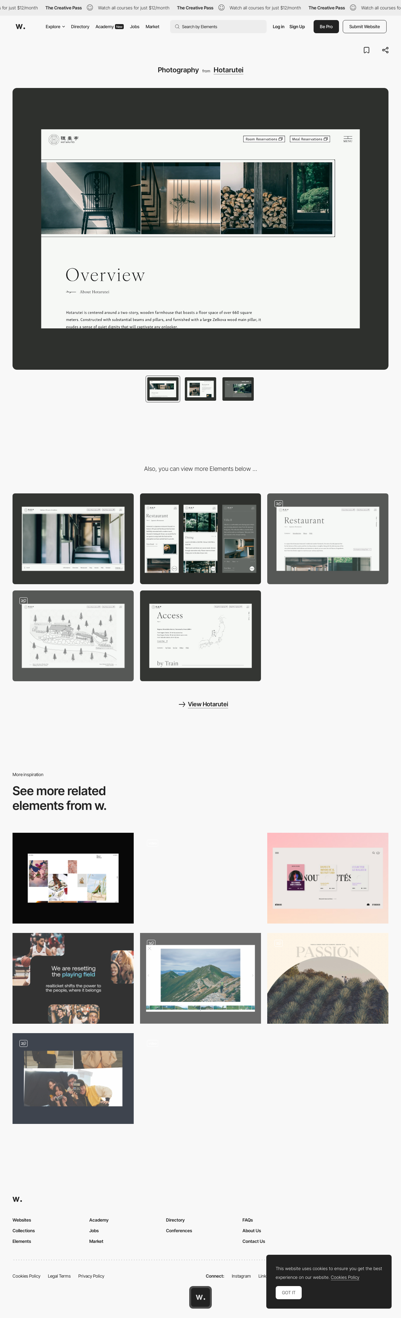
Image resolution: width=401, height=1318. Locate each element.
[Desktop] (73, 538)
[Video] (200, 878)
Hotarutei (228, 69)
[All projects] (73, 878)
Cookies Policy (26, 1276)
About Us (251, 1230)
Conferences (179, 1230)
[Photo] (327, 978)
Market (152, 26)
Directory (80, 26)
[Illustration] (73, 635)
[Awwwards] (20, 26)
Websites (22, 1220)
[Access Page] (200, 635)
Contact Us (253, 1241)
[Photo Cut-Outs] (73, 1078)
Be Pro (326, 26)
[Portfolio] (200, 978)
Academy (110, 26)
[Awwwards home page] (200, 1297)
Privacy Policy (91, 1276)
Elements (22, 1241)
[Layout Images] (73, 978)
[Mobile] (200, 538)
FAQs (247, 1220)
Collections (24, 1230)
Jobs (134, 26)
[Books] (327, 878)
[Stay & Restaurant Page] (327, 538)
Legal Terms (59, 1276)
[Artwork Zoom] (200, 1078)
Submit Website (364, 26)
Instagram (241, 1276)
